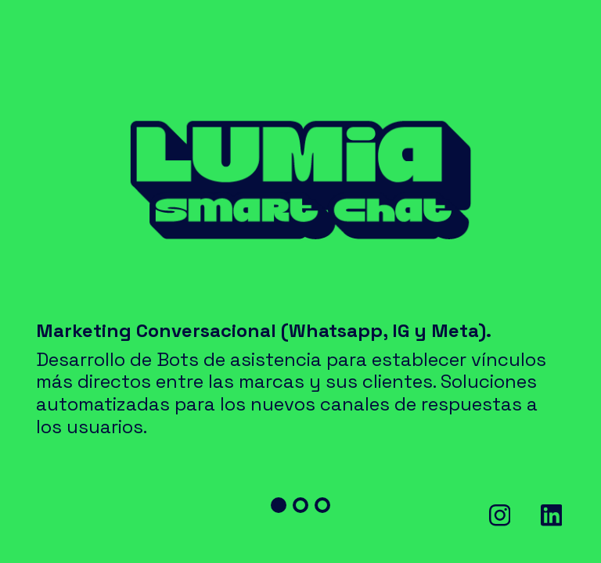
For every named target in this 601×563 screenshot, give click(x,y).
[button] (278, 505)
